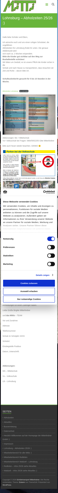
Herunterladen (24, 91)
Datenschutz (9, 431)
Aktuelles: (8, 422)
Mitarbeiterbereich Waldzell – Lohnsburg (20, 462)
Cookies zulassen (29, 283)
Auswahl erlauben (29, 291)
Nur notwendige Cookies (29, 299)
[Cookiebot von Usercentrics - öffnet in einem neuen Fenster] (43, 192)
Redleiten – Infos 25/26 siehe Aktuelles (20, 466)
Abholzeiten (9, 418)
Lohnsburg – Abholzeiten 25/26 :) (18, 448)
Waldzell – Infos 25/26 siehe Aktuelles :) (20, 471)
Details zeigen (42, 275)
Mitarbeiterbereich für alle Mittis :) (18, 453)
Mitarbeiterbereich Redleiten (15, 457)
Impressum (8, 444)
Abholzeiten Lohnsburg (10, 91)
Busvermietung (10, 426)
